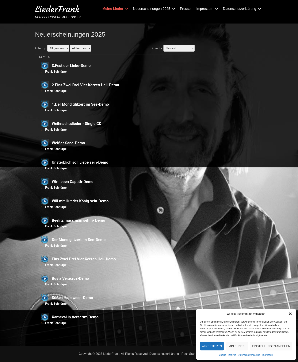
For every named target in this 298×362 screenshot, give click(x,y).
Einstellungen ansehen (271, 346)
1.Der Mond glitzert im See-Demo (80, 104)
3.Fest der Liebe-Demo (71, 65)
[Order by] (179, 48)
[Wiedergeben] (44, 66)
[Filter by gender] (58, 48)
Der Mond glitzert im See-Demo (79, 239)
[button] (290, 314)
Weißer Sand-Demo (68, 143)
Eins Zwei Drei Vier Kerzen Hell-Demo (84, 259)
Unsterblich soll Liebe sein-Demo (80, 162)
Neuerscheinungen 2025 (151, 9)
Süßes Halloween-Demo (72, 297)
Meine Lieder (112, 9)
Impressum (267, 355)
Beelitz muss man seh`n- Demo (78, 220)
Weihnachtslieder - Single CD (76, 123)
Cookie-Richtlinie (227, 355)
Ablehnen (237, 346)
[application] (45, 65)
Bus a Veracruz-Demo (70, 278)
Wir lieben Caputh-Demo (73, 181)
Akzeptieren (212, 346)
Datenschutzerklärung (249, 355)
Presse (185, 9)
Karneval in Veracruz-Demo (75, 317)
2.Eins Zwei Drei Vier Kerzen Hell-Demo (85, 85)
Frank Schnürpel (56, 71)
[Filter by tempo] (80, 48)
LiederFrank (57, 9)
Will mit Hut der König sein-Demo (80, 201)
